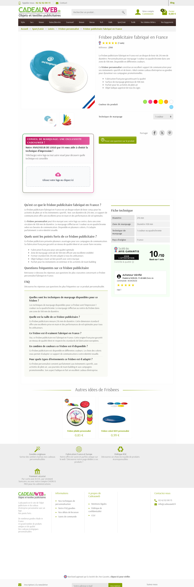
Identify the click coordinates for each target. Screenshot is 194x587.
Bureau (92, 22)
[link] (154, 133)
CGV (93, 494)
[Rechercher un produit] (95, 12)
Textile (133, 22)
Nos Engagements (167, 22)
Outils (110, 22)
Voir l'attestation (126, 257)
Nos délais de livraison (68, 491)
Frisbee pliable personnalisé (79, 431)
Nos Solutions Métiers (148, 22)
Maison (41, 22)
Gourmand (70, 22)
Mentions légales (99, 482)
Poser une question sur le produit (118, 140)
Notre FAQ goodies (66, 487)
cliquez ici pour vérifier (120, 555)
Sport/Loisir (122, 22)
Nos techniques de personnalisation (65, 481)
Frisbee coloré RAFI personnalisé (115, 431)
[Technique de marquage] (163, 116)
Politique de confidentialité (95, 489)
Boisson (81, 22)
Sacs (31, 22)
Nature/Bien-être (55, 22)
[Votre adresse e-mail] (90, 565)
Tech (101, 22)
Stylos (23, 22)
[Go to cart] (169, 12)
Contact (61, 2)
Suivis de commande (67, 495)
